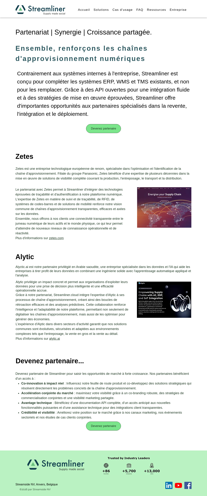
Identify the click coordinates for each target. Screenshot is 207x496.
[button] (101, 10)
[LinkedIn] (168, 485)
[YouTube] (178, 485)
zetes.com (56, 238)
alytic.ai (54, 338)
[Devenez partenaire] (103, 128)
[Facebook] (188, 485)
